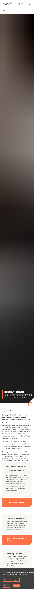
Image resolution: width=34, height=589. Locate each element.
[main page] (7, 3)
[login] (23, 3)
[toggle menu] (4, 10)
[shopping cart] (19, 3)
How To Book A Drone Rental (15, 539)
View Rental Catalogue (17, 502)
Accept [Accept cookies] (16, 586)
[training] (26, 3)
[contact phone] (30, 3)
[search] (15, 3)
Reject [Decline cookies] (6, 586)
